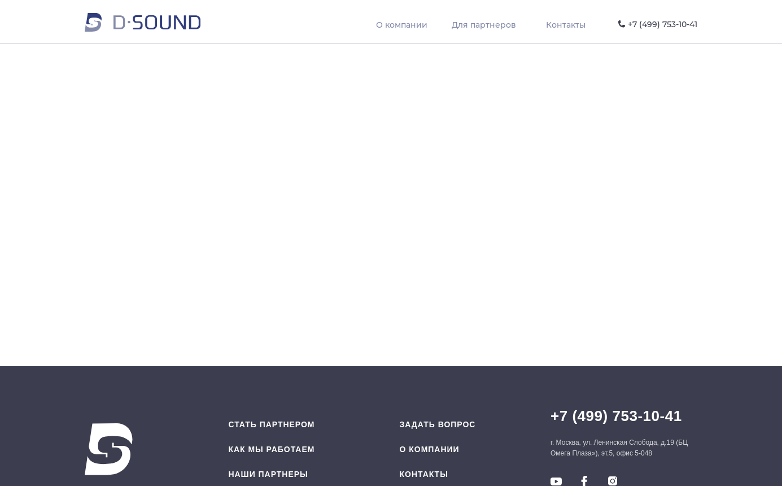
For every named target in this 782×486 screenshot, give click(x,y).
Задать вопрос (438, 424)
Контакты (424, 474)
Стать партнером (271, 424)
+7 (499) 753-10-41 (616, 415)
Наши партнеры (268, 474)
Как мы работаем (271, 449)
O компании (430, 449)
